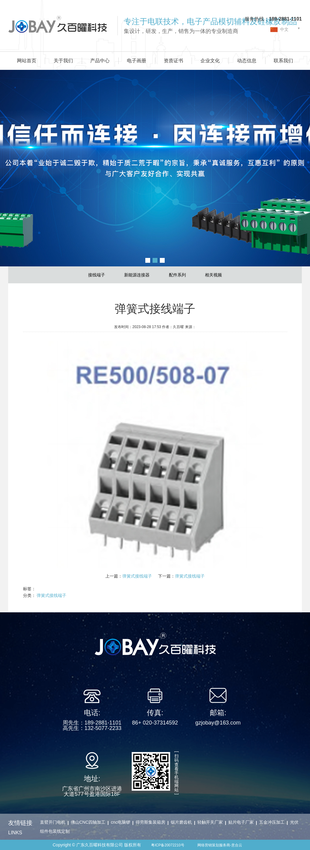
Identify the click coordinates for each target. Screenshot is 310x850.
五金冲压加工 (272, 822)
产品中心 (100, 60)
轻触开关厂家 (210, 822)
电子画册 (136, 60)
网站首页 (26, 60)
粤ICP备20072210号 (167, 845)
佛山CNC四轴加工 (88, 822)
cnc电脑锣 (120, 822)
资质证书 (173, 60)
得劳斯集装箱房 (150, 822)
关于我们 (63, 60)
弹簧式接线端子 (137, 576)
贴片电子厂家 (241, 822)
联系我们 (283, 60)
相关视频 (213, 274)
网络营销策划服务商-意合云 (219, 845)
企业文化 (210, 60)
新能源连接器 (137, 274)
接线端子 (96, 274)
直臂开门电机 (52, 822)
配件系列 (177, 274)
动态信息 (246, 60)
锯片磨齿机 (181, 822)
